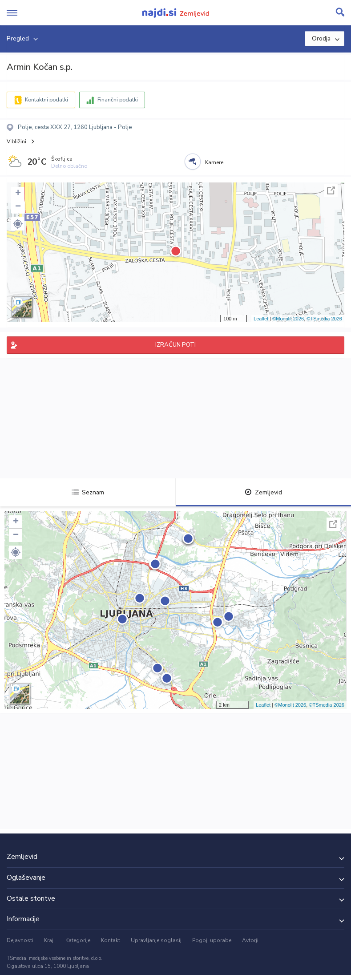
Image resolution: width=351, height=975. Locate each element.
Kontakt (110, 940)
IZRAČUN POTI (175, 345)
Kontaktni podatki (46, 99)
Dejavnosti (20, 940)
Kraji (49, 940)
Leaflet (261, 318)
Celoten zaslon (331, 190)
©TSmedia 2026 (324, 318)
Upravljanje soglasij (156, 940)
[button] (17, 224)
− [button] (18, 207)
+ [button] (18, 193)
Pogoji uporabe (211, 940)
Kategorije (77, 940)
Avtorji (250, 940)
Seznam (88, 492)
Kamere (214, 162)
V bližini (16, 141)
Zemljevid (263, 492)
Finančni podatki (117, 99)
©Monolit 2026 (288, 318)
